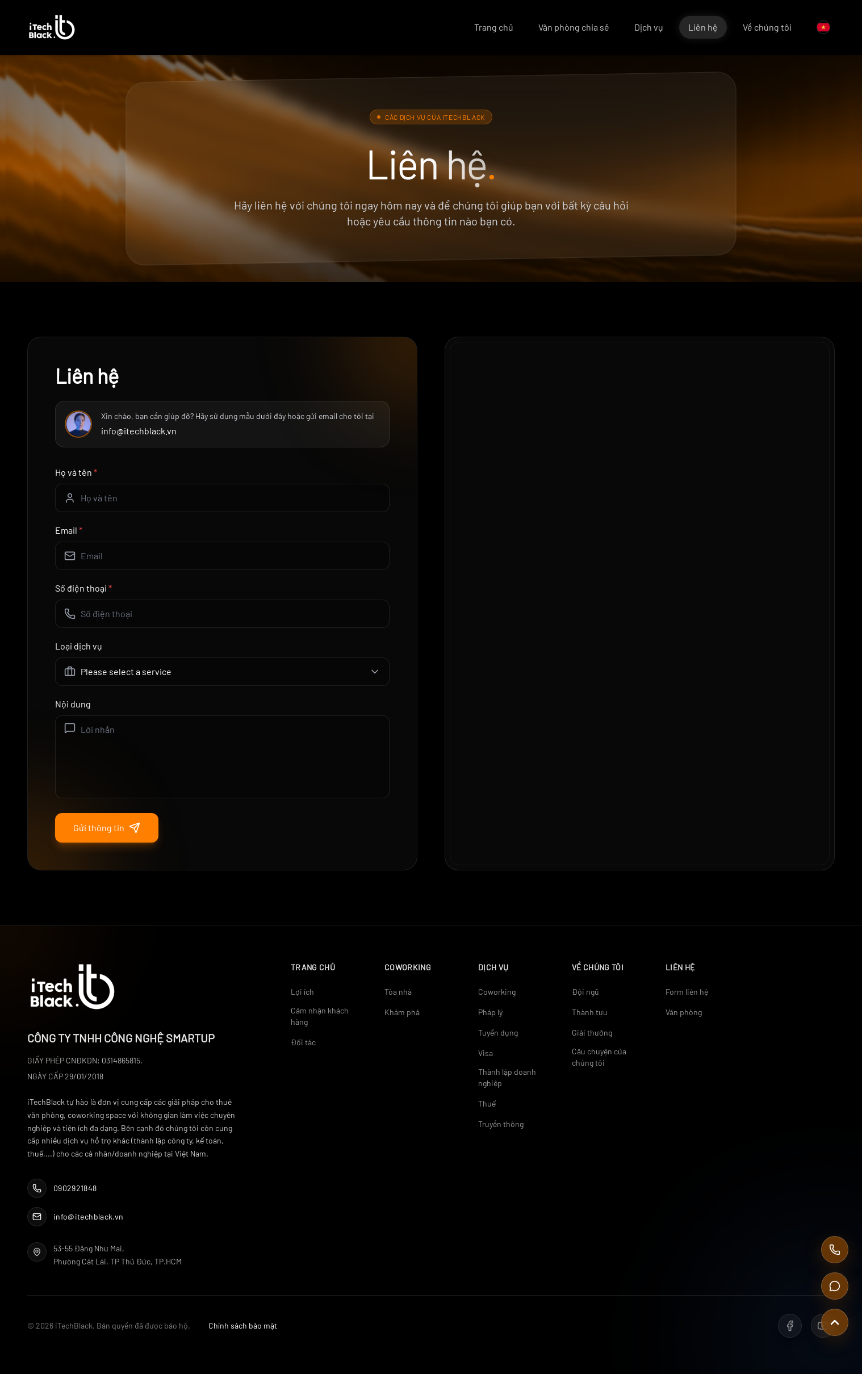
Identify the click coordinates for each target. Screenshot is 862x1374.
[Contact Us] (834, 1286)
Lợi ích (302, 991)
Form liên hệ (687, 991)
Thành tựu (590, 1012)
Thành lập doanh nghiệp (507, 1077)
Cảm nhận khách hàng (320, 1016)
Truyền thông (501, 1124)
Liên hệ (703, 27)
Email (68, 530)
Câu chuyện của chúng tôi (599, 1056)
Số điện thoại (83, 588)
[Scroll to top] (834, 1322)
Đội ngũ (585, 991)
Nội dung (73, 703)
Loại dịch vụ (78, 645)
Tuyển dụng (498, 1032)
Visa (485, 1053)
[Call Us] (834, 1249)
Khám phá (402, 1012)
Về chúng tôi (767, 27)
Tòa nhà (398, 991)
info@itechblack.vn (139, 430)
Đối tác (303, 1042)
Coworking (497, 991)
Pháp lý (490, 1012)
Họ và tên (76, 472)
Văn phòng (684, 1012)
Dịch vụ (648, 27)
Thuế (487, 1103)
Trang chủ (493, 27)
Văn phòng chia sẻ (573, 27)
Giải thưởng (592, 1032)
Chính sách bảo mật (242, 1325)
